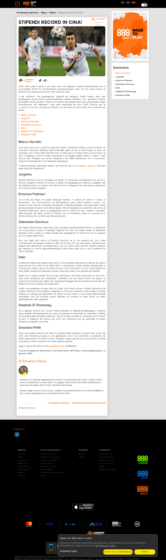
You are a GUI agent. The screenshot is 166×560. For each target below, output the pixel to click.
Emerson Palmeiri (30, 121)
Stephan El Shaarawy (32, 131)
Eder (23, 128)
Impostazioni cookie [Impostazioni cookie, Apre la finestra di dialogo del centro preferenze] (68, 551)
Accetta (144, 552)
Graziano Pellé (28, 134)
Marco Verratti (28, 115)
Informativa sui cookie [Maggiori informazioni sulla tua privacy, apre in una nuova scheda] (105, 546)
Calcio (52, 12)
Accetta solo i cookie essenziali (118, 552)
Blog (43, 12)
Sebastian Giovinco (31, 125)
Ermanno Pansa (29, 81)
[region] (108, 545)
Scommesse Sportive (27, 12)
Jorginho (25, 118)
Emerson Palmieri (124, 80)
